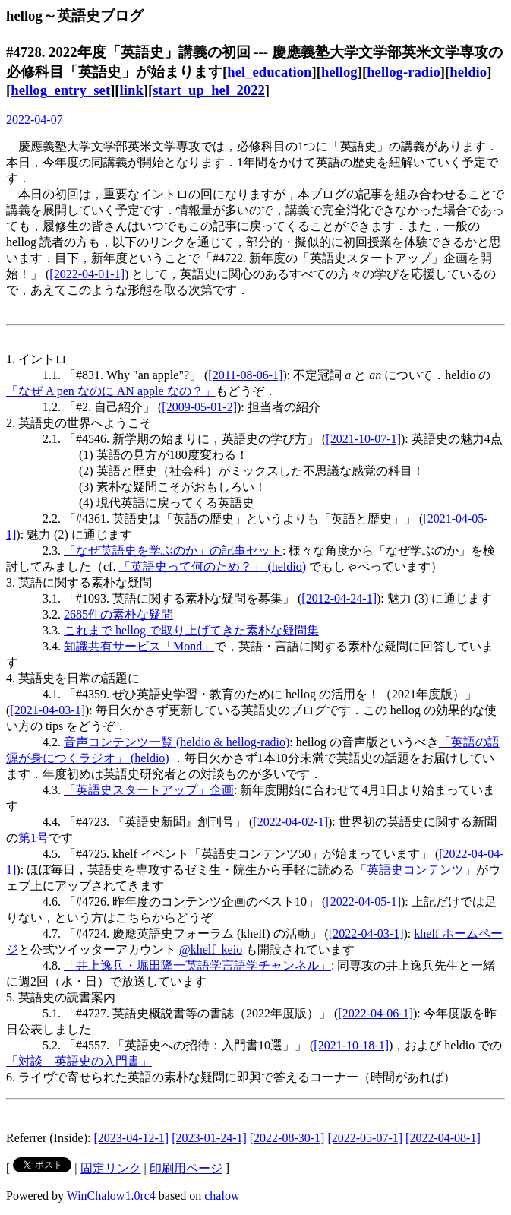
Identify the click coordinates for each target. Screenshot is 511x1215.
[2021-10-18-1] (351, 1045)
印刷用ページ (186, 1168)
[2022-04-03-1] (366, 933)
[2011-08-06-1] (245, 375)
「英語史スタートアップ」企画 (149, 789)
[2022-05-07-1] (364, 1137)
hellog (339, 72)
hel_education (269, 72)
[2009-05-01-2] (199, 406)
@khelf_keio (210, 949)
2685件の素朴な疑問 (118, 614)
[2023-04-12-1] (131, 1137)
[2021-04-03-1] (47, 710)
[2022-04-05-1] (363, 901)
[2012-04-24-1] (339, 598)
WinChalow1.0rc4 (111, 1195)
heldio (468, 72)
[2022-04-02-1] (290, 821)
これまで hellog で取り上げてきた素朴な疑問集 (191, 630)
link (132, 90)
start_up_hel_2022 (209, 90)
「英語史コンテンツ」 (415, 869)
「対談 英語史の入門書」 (79, 1061)
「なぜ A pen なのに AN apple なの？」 (111, 390)
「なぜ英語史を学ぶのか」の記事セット (173, 550)
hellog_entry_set (60, 90)
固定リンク (110, 1168)
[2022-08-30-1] (287, 1137)
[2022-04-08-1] (443, 1137)
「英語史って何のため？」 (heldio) (212, 566)
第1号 (33, 837)
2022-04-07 (34, 119)
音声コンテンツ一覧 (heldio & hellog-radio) (176, 742)
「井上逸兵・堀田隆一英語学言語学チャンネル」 (197, 965)
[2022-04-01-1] (87, 273)
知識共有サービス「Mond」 (139, 646)
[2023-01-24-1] (209, 1137)
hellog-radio (403, 72)
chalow (221, 1195)
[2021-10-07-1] (363, 438)
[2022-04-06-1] (375, 1013)
